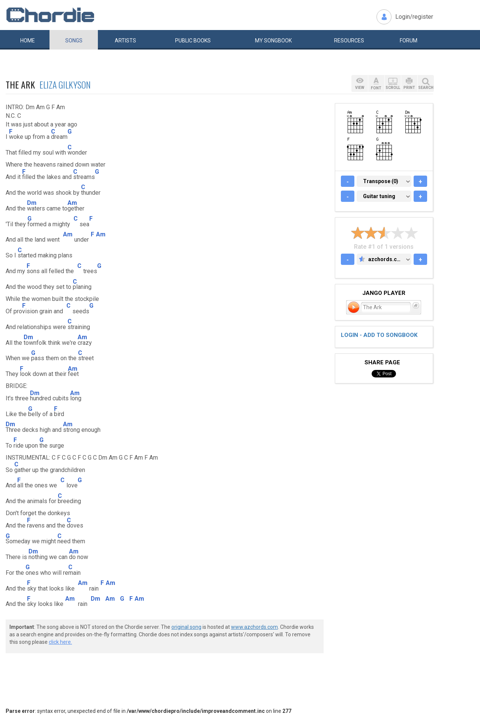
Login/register (414, 16)
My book (273, 41)
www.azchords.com (254, 627)
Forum (408, 41)
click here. (60, 642)
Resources (349, 41)
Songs (73, 41)
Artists (125, 41)
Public (193, 41)
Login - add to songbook (379, 335)
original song (186, 627)
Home (27, 41)
